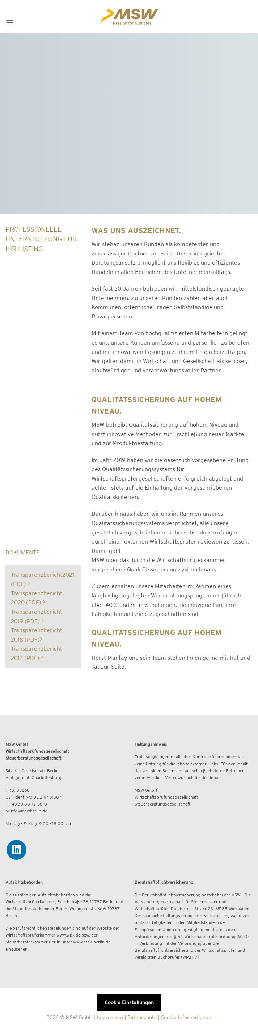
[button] (9, 22)
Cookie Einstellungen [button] (129, 1002)
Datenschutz (141, 1017)
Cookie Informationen (186, 1017)
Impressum (110, 1017)
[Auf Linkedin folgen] (16, 850)
